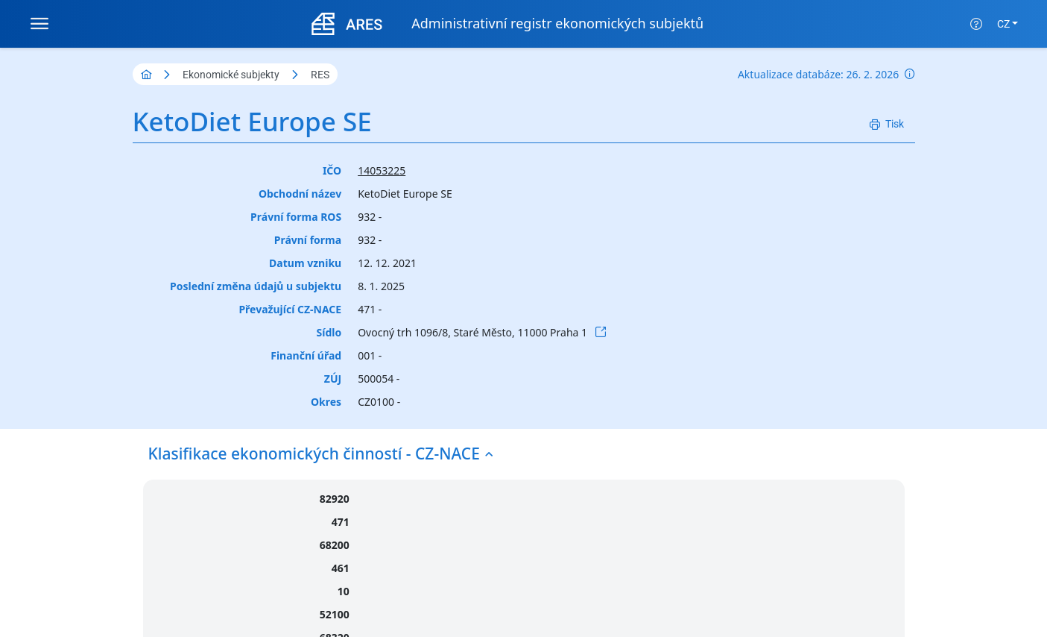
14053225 (381, 170)
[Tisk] (886, 124)
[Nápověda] (976, 24)
